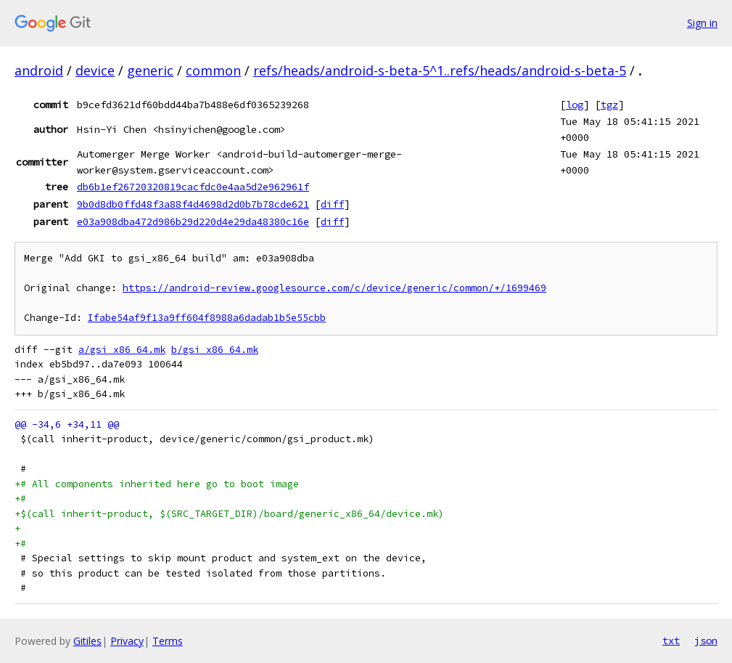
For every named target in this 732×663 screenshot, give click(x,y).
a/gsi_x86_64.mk (121, 349)
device (95, 70)
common (213, 70)
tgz (609, 104)
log (574, 104)
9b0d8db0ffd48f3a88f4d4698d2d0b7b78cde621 (193, 204)
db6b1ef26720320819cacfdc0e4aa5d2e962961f (193, 186)
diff (332, 204)
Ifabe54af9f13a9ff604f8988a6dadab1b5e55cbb (207, 318)
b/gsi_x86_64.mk (214, 349)
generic (150, 70)
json (705, 640)
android (39, 70)
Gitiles (87, 641)
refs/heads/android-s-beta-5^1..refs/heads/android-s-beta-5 (439, 70)
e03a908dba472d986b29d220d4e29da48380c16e (193, 221)
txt (671, 640)
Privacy (127, 641)
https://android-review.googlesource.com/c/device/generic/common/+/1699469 (334, 288)
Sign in (702, 23)
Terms (167, 641)
